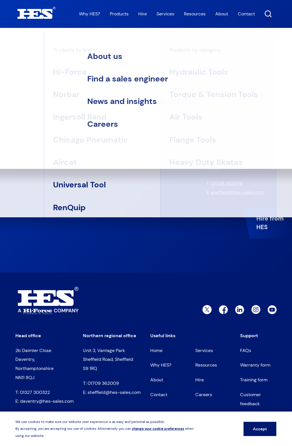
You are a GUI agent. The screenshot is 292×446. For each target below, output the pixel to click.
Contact (246, 14)
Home (20, 42)
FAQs (245, 350)
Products (119, 14)
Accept (260, 428)
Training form (253, 380)
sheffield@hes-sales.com (237, 192)
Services (165, 14)
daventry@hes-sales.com (238, 121)
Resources (195, 14)
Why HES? (89, 14)
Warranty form (255, 365)
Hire (142, 14)
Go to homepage (40, 126)
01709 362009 (226, 183)
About (221, 14)
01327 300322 (226, 112)
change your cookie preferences (158, 428)
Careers (203, 395)
